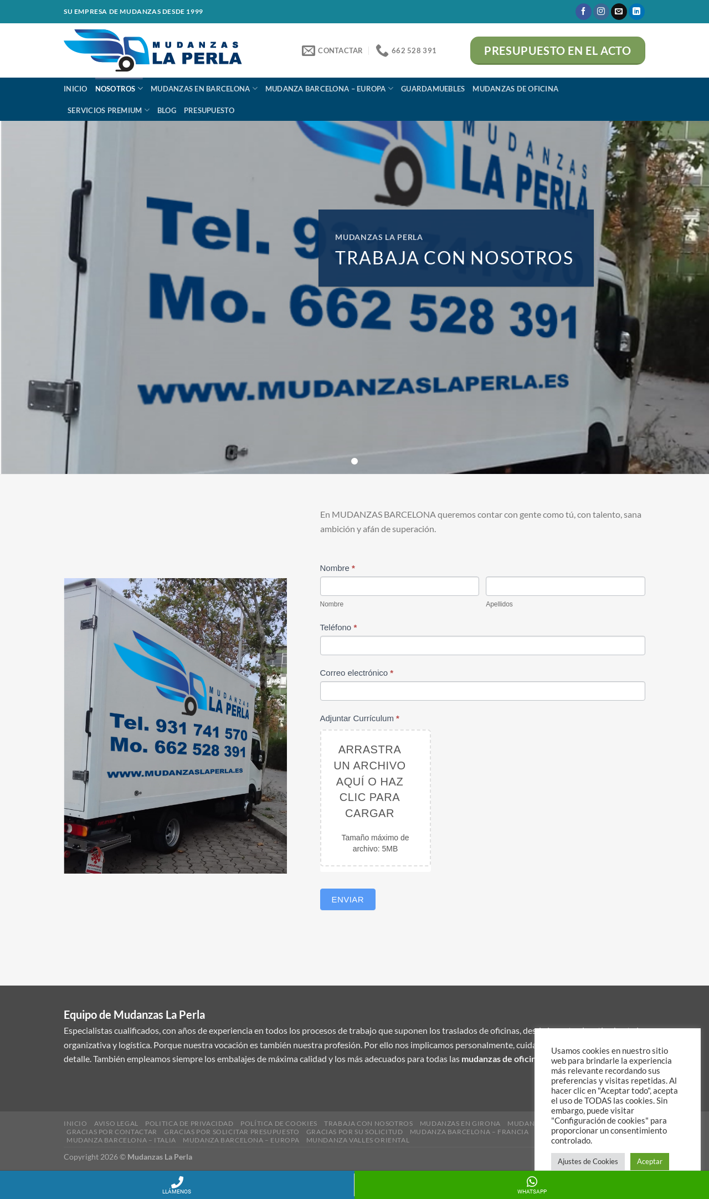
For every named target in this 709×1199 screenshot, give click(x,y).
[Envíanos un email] (619, 11)
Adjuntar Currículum (359, 718)
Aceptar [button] (649, 1161)
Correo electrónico (357, 672)
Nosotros (119, 88)
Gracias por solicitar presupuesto (231, 1131)
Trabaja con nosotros (368, 1123)
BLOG (166, 110)
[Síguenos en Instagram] (601, 11)
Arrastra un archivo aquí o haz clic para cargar (369, 781)
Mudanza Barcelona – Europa (329, 88)
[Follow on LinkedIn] (637, 11)
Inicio (76, 88)
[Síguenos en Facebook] (584, 11)
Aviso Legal (116, 1123)
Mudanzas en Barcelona (204, 88)
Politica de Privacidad (189, 1123)
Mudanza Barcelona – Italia (121, 1140)
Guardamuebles (433, 88)
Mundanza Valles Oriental (358, 1140)
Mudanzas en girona (460, 1123)
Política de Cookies (278, 1123)
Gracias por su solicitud (354, 1131)
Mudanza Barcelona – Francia (469, 1131)
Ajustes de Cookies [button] (588, 1161)
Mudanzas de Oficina (515, 88)
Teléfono (338, 627)
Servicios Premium (109, 110)
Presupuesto (209, 110)
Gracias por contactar (111, 1131)
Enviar (348, 899)
